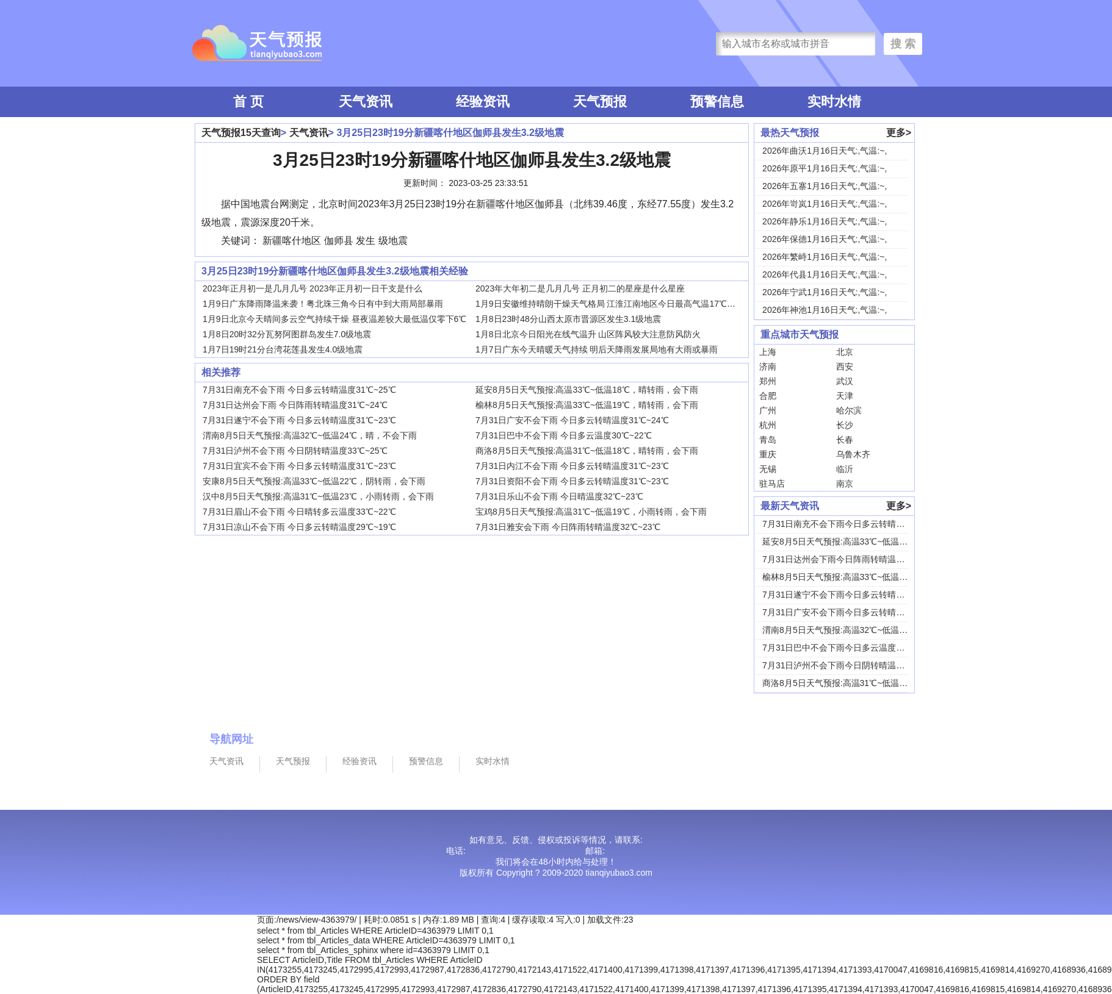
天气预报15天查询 (241, 132)
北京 (844, 352)
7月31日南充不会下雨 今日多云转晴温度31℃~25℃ (299, 390)
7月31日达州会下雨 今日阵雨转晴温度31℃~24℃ (295, 405)
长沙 (844, 425)
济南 (767, 366)
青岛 (767, 440)
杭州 (767, 425)
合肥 (767, 396)
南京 (844, 483)
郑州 (767, 381)
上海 (767, 352)
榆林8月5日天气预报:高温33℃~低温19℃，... (847, 577)
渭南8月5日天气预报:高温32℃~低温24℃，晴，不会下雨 (310, 435)
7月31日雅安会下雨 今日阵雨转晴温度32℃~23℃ (567, 527)
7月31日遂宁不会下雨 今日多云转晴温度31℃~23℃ (299, 420)
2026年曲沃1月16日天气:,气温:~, (824, 151)
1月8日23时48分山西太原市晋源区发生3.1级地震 (568, 319)
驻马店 (772, 483)
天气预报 (600, 101)
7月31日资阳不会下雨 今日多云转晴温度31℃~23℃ (572, 481)
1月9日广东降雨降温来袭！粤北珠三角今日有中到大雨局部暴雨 (323, 304)
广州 (767, 410)
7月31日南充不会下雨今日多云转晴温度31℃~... (852, 524)
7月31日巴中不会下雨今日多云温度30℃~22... (848, 648)
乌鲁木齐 (853, 454)
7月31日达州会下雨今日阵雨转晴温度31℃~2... (850, 559)
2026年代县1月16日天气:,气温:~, (824, 274)
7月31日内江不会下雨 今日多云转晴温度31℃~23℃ (572, 466)
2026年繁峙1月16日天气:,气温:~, (824, 257)
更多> (898, 132)
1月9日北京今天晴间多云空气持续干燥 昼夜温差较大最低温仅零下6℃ (334, 319)
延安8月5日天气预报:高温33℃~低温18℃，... (847, 541)
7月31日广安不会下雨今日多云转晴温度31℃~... (852, 612)
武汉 (844, 381)
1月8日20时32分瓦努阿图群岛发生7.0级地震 (287, 334)
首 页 (248, 101)
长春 (844, 440)
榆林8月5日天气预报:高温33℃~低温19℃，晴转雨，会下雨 (586, 405)
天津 (844, 396)
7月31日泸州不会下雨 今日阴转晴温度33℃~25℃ (295, 451)
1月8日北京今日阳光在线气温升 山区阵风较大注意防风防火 (588, 334)
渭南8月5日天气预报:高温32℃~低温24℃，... (847, 630)
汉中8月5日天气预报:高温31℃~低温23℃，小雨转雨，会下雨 (318, 496)
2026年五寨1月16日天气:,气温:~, (824, 186)
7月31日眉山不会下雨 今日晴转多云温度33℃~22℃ (299, 512)
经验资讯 (483, 101)
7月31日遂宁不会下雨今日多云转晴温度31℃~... (852, 594)
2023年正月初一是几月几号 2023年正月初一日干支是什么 (312, 288)
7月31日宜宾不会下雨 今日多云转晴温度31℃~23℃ (299, 466)
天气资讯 (365, 101)
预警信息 (717, 101)
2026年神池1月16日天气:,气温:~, (824, 310)
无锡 (767, 469)
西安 (844, 366)
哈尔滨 (849, 410)
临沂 (844, 469)
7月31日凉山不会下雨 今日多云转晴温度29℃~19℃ (299, 527)
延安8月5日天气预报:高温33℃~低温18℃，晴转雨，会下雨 (586, 390)
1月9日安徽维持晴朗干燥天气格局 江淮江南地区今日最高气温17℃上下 (609, 304)
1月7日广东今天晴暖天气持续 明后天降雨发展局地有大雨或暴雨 (596, 349)
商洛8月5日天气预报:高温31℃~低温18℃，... (847, 683)
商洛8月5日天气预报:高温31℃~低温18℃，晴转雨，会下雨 (586, 451)
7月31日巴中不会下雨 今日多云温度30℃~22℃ (563, 435)
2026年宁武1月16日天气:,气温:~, (824, 292)
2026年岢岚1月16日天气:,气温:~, (824, 204)
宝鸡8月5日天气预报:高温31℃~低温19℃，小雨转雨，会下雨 (591, 512)
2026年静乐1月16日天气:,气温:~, (824, 221)
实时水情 (834, 101)
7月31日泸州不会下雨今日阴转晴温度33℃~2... (850, 665)
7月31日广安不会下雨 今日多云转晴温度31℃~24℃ (572, 420)
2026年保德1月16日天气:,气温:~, (824, 239)
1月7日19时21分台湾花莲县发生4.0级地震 (283, 349)
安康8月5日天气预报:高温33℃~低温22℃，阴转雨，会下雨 (314, 481)
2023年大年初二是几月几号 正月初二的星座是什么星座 (580, 288)
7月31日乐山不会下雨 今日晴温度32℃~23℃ (559, 496)
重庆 (767, 454)
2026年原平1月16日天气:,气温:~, (824, 168)
